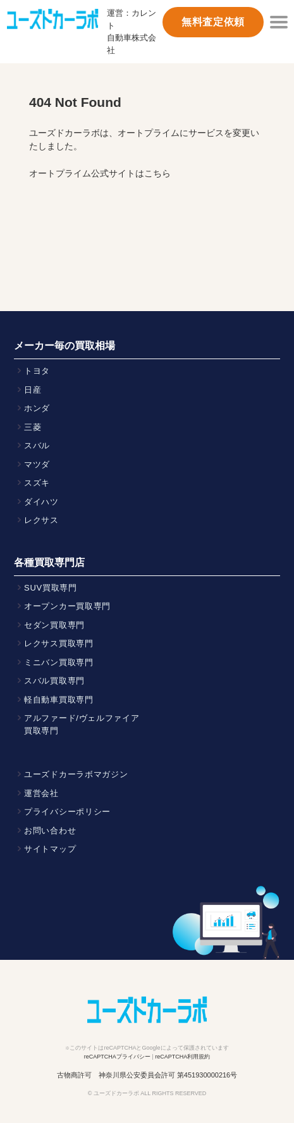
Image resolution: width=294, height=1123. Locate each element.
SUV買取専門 (50, 587)
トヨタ (37, 371)
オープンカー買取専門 (67, 606)
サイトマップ (50, 849)
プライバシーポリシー (67, 811)
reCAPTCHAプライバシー (117, 1056)
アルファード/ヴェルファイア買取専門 (82, 724)
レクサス (41, 520)
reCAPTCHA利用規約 (182, 1056)
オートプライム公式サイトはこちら (100, 173)
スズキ (37, 483)
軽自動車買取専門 (59, 699)
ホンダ (37, 408)
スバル (37, 445)
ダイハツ (41, 501)
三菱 (32, 427)
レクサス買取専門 (59, 643)
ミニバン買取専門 (59, 662)
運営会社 (41, 793)
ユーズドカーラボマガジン (76, 774)
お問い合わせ (50, 830)
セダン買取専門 (54, 625)
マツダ (37, 464)
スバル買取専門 (54, 680)
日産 (32, 390)
